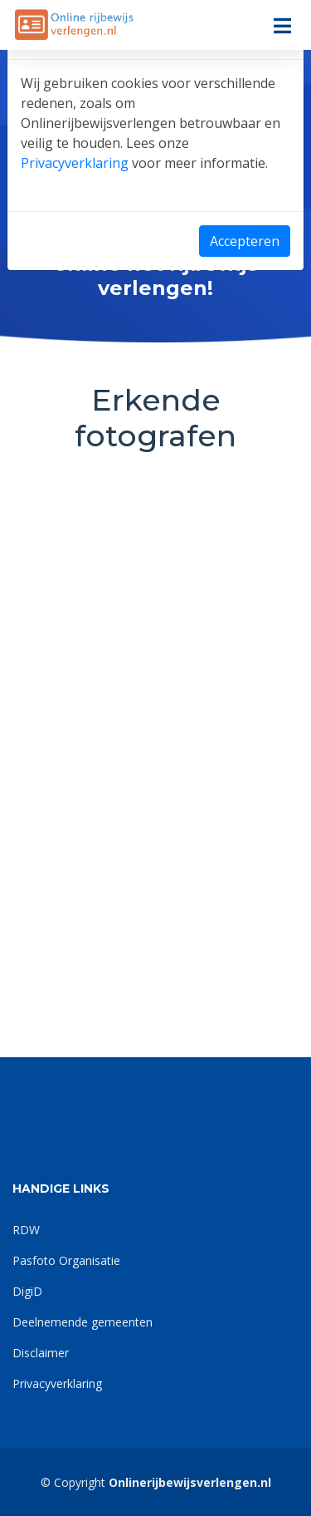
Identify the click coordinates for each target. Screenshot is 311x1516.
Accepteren (244, 241)
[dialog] (155, 758)
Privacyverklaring (75, 163)
